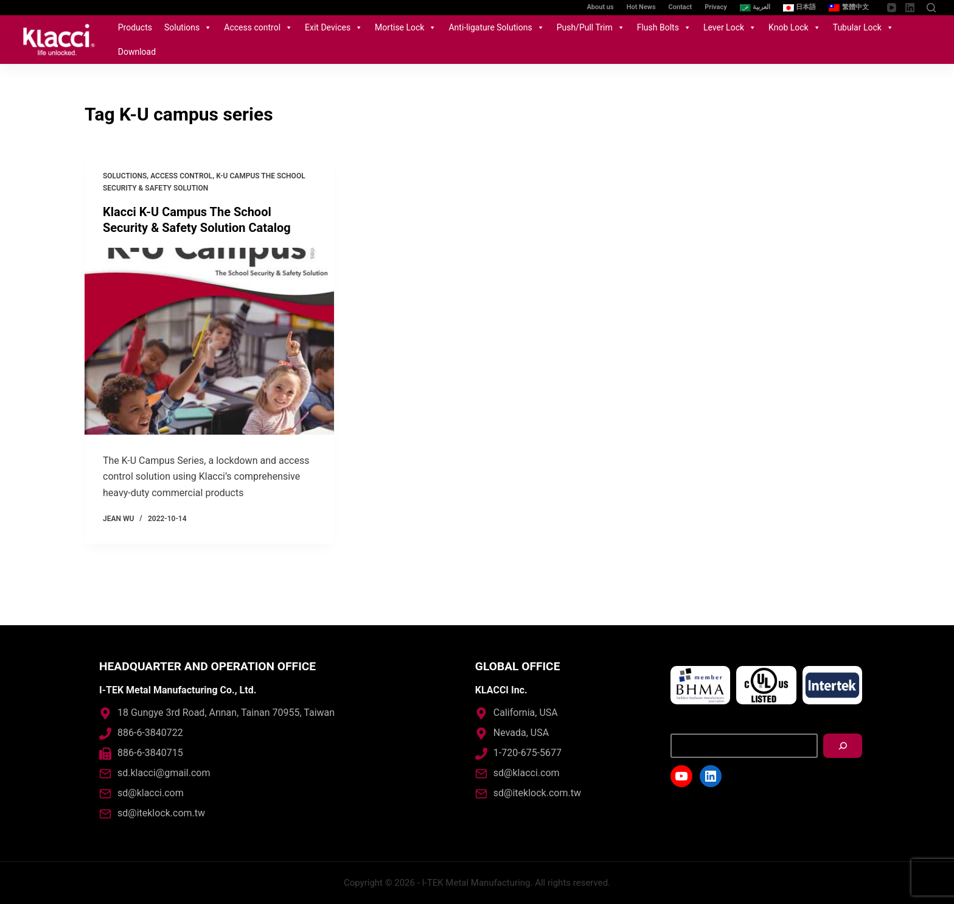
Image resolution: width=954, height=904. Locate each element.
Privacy (715, 7)
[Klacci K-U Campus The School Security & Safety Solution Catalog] (209, 341)
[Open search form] (931, 7)
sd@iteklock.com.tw (161, 813)
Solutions (188, 27)
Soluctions (125, 176)
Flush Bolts (664, 27)
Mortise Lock (405, 27)
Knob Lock (794, 27)
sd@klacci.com (150, 793)
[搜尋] (842, 746)
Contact (680, 7)
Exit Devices (334, 27)
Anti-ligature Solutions (496, 27)
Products (135, 27)
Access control (258, 27)
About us (600, 7)
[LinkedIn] (909, 7)
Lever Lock (729, 27)
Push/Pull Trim (591, 27)
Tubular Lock (863, 27)
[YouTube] (891, 7)
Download (137, 52)
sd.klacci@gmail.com (163, 773)
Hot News (641, 7)
